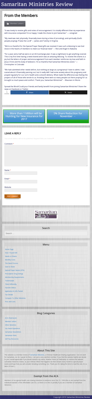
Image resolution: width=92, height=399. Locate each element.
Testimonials (9, 281)
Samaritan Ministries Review (37, 4)
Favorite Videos (10, 288)
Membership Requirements (14, 277)
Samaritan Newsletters (13, 332)
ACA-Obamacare (11, 318)
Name (7, 170)
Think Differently (11, 284)
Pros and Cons (10, 302)
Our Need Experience (12, 328)
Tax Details (9, 295)
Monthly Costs (10, 260)
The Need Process (11, 263)
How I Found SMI (11, 253)
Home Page (9, 249)
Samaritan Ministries (37, 355)
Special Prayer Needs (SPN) (14, 270)
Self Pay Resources (12, 339)
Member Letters (17, 23)
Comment (9, 144)
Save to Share (10, 267)
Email (7, 178)
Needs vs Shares (11, 256)
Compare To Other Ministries (15, 298)
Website (7, 187)
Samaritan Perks (11, 335)
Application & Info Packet (14, 291)
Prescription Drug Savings (14, 274)
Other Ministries (10, 325)
